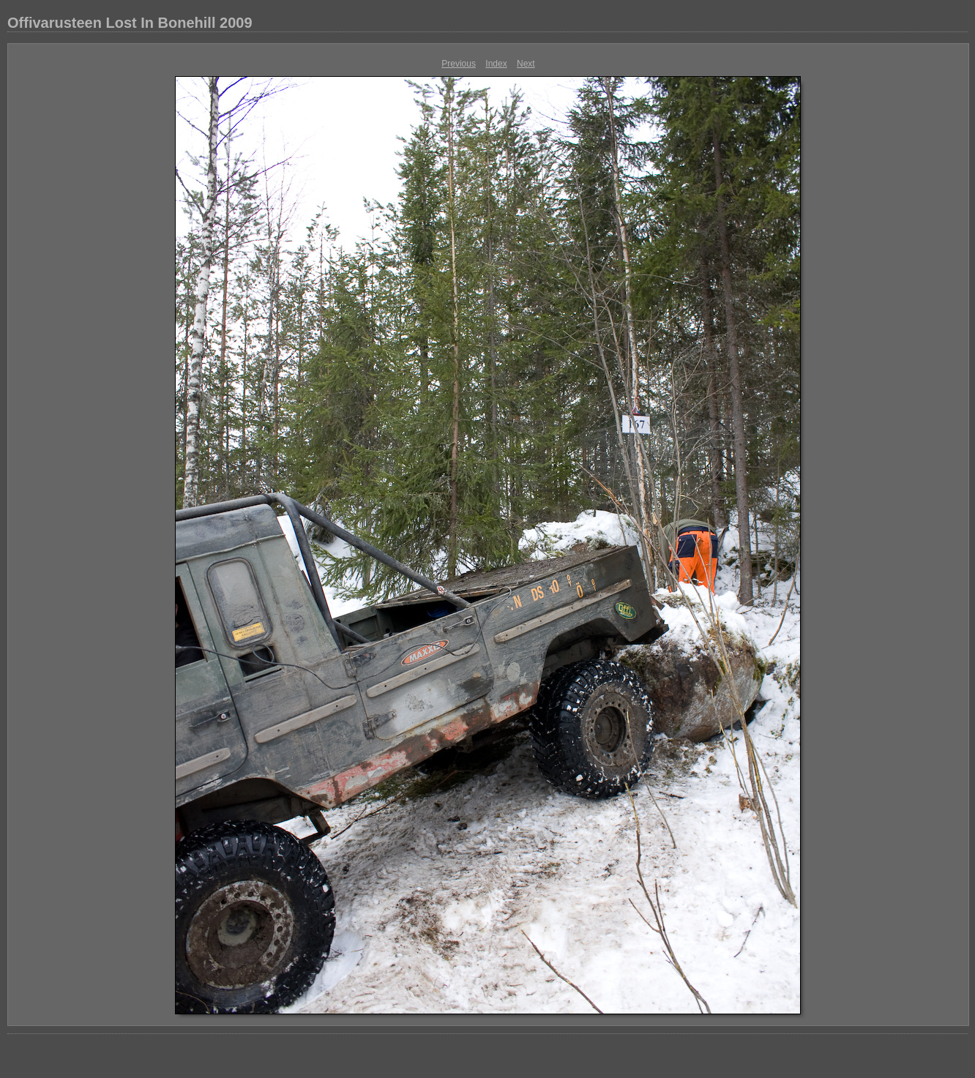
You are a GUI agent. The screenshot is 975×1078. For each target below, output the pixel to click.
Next (526, 64)
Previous (458, 64)
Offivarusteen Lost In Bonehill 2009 (130, 23)
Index (496, 64)
